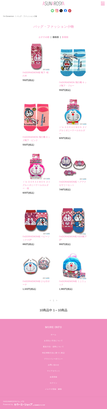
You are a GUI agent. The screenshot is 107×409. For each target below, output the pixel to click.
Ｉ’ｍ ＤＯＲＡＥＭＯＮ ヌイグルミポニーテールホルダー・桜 (36, 185)
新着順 (65, 37)
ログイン (53, 383)
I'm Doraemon (8, 16)
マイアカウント (53, 371)
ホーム (53, 334)
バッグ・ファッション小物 (27, 16)
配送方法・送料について (53, 347)
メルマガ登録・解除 (53, 389)
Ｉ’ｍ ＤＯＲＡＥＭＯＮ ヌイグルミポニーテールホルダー (73, 130)
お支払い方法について (53, 341)
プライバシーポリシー (53, 359)
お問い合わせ (53, 365)
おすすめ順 (44, 37)
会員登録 (53, 377)
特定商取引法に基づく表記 (53, 353)
